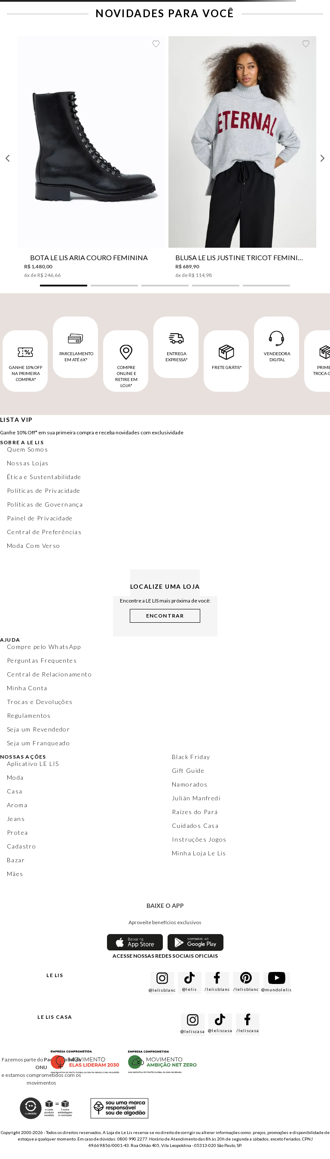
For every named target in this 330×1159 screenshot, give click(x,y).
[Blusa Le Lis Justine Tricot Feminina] (242, 157)
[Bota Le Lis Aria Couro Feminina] (91, 157)
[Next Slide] (322, 158)
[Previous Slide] (8, 158)
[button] (63, 285)
